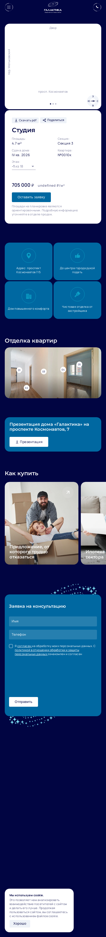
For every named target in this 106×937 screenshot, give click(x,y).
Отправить (23, 702)
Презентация (29, 441)
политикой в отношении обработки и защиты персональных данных (47, 652)
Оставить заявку (31, 197)
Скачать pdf (25, 120)
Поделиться (53, 120)
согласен (24, 646)
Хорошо (19, 923)
